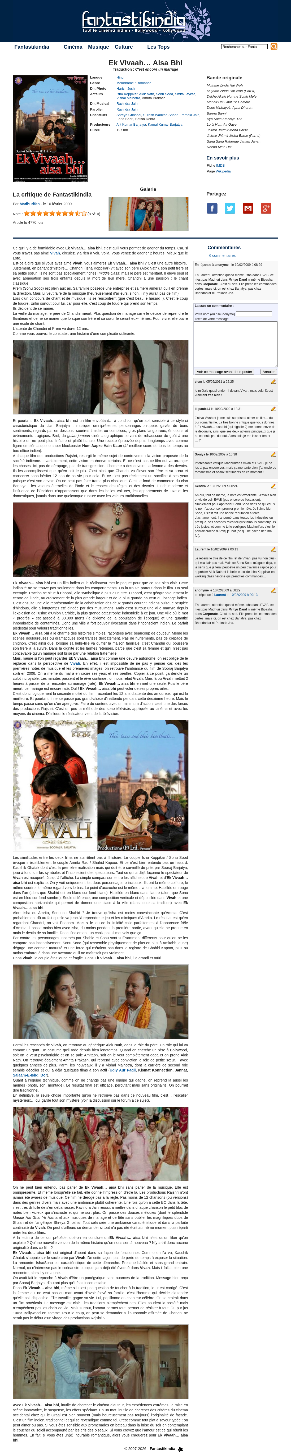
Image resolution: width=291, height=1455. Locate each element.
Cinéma (73, 47)
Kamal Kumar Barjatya (165, 124)
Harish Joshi (126, 88)
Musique (98, 47)
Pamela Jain (189, 115)
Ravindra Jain (127, 104)
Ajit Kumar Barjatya (131, 124)
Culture (124, 47)
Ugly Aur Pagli (123, 1070)
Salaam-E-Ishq (25, 1075)
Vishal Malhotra (128, 98)
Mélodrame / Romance (133, 83)
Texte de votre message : (212, 319)
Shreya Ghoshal (128, 115)
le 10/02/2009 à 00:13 (236, 595)
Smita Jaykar (184, 94)
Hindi (120, 77)
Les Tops (158, 47)
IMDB (220, 165)
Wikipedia (223, 171)
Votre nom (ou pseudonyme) (215, 314)
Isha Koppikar (126, 94)
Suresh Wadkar (154, 115)
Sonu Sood (164, 94)
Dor (44, 1075)
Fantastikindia (31, 47)
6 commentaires (222, 255)
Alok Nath (146, 94)
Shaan (173, 115)
